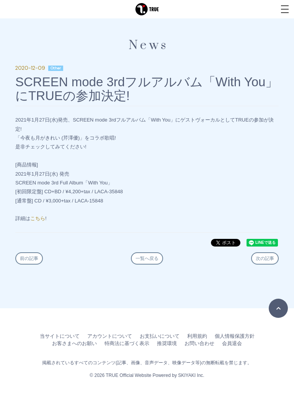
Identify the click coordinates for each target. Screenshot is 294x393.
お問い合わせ (199, 343)
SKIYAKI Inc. (191, 375)
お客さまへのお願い (74, 343)
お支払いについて (160, 336)
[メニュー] (285, 9)
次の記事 (265, 258)
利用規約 (197, 336)
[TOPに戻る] (278, 308)
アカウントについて (109, 336)
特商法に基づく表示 (127, 343)
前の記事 (29, 258)
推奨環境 (167, 343)
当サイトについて (60, 336)
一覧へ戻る (147, 258)
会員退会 (232, 343)
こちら (37, 218)
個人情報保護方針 (235, 336)
